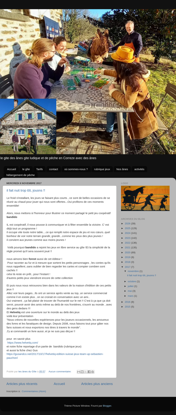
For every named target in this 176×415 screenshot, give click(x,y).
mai (130, 291)
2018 (128, 262)
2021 (128, 247)
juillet (131, 286)
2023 (128, 238)
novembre (134, 271)
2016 (128, 302)
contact (53, 169)
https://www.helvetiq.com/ (22, 342)
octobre (132, 281)
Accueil (11, 169)
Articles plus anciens (97, 384)
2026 (128, 223)
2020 (128, 252)
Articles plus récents (21, 384)
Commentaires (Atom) (34, 391)
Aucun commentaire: (60, 371)
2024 (128, 233)
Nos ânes (122, 169)
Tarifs (39, 169)
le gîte (26, 169)
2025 (128, 228)
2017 (128, 267)
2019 (128, 257)
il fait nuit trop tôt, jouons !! (26, 190)
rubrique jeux (102, 169)
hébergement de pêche (20, 175)
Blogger (107, 405)
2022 (128, 242)
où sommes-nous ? (76, 169)
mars (131, 295)
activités (139, 169)
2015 (128, 306)
